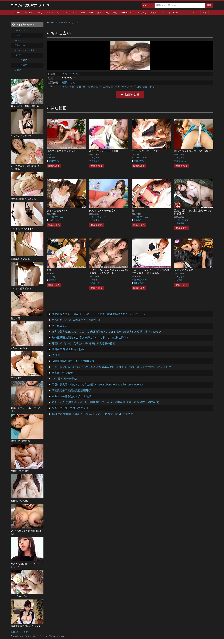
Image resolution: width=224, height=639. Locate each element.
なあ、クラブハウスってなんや (70, 408)
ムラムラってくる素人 (24, 50)
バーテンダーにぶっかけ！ (146, 151)
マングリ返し (141, 12)
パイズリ (127, 86)
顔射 (146, 86)
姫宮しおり (181, 161)
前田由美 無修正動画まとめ (68, 349)
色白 (99, 12)
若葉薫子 (138, 220)
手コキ (138, 86)
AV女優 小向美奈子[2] (64, 378)
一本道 (52, 157)
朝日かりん (63, 23)
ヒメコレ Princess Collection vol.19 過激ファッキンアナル (108, 271)
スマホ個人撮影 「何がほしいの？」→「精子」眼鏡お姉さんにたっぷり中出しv (98, 314)
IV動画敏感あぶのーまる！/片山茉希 (73, 361)
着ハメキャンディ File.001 (103, 151)
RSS (26, 632)
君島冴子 (95, 283)
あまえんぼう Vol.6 (57, 210)
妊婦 (83, 12)
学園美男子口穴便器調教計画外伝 (71, 390)
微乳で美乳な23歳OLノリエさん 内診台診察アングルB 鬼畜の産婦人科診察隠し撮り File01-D (106, 331)
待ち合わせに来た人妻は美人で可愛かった (76, 320)
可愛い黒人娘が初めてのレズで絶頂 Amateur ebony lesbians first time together (97, 384)
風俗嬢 (154, 12)
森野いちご (139, 283)
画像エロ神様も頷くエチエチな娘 (71, 396)
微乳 (115, 12)
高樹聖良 (95, 161)
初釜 (49, 270)
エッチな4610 (21, 60)
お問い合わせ (17, 632)
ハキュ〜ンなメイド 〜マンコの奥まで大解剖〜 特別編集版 (150, 271)
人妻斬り (19, 70)
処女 (59, 12)
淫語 (152, 86)
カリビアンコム (71, 74)
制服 (163, 12)
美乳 (78, 86)
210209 (56, 355)
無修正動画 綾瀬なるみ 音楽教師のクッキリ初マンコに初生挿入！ (90, 337)
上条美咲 (180, 223)
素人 (75, 12)
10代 (67, 12)
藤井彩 (179, 280)
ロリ (184, 12)
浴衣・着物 (173, 12)
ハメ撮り (29, 12)
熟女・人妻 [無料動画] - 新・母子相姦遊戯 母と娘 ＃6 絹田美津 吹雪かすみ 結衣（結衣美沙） (106, 402)
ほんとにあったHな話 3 (102, 210)
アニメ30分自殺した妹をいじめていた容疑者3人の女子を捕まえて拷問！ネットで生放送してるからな (111, 367)
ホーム (52, 23)
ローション (126, 12)
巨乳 (107, 12)
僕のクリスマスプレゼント (61, 151)
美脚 (71, 86)
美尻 (64, 86)
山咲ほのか (54, 220)
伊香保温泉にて (61, 325)
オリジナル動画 (92, 86)
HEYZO (18, 55)
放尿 (204, 12)
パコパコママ (182, 220)
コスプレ (194, 12)
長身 (91, 12)
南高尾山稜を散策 (62, 372)
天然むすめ (20, 45)
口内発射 (108, 86)
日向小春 (95, 220)
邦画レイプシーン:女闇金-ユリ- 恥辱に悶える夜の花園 (83, 343)
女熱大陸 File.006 (183, 270)
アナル (50, 12)
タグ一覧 (17, 12)
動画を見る (132, 94)
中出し (40, 12)
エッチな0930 (21, 65)
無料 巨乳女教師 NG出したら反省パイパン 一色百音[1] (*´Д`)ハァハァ (92, 414)
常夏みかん (139, 161)
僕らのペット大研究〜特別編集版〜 (193, 151)
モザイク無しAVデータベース (32, 5)
